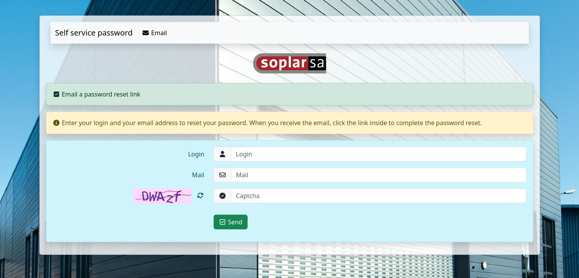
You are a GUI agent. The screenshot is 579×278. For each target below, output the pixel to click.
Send (231, 222)
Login (196, 154)
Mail (198, 175)
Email (154, 33)
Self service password (94, 32)
